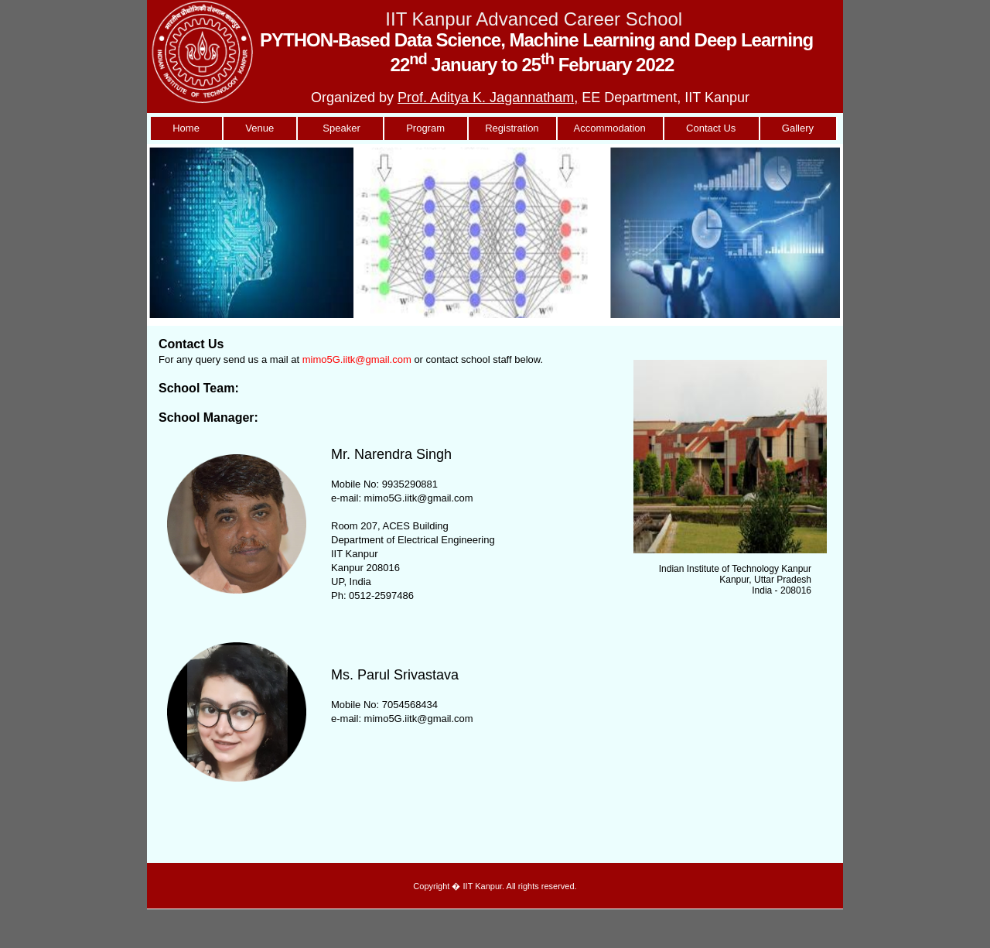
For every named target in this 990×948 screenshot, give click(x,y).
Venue (259, 128)
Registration (511, 128)
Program (425, 128)
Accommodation (610, 128)
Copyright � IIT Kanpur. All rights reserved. (494, 886)
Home (186, 128)
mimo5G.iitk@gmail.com (356, 359)
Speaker (339, 128)
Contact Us (711, 128)
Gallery (798, 128)
